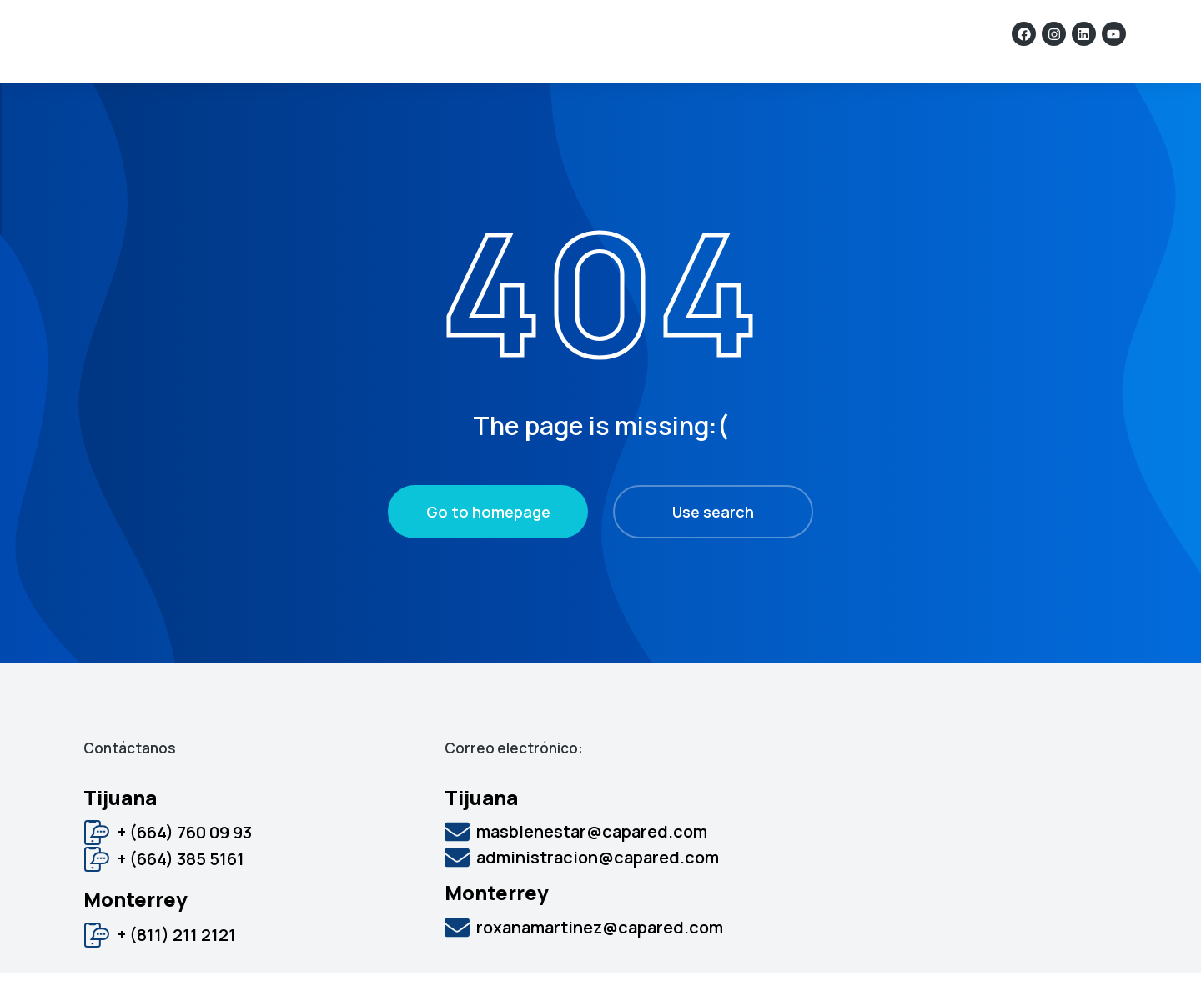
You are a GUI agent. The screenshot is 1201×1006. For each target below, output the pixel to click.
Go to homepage (488, 544)
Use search (713, 544)
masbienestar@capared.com (591, 864)
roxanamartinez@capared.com (599, 959)
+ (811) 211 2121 (176, 967)
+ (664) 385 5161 (180, 891)
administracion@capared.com (597, 889)
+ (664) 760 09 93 (184, 864)
